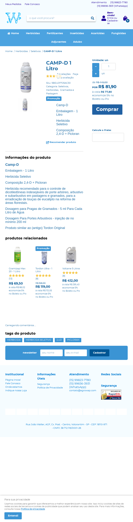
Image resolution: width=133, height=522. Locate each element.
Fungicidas (118, 33)
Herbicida (13, 332)
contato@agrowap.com (82, 382)
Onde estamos (13, 379)
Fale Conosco (32, 4)
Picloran (73, 332)
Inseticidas (77, 33)
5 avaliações (63, 74)
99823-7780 (119, 2)
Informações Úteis (46, 368)
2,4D (59, 332)
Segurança (43, 376)
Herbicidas (33, 33)
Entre (110, 18)
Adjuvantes (58, 42)
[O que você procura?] (92, 18)
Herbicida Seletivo (38, 332)
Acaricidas (97, 33)
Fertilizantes (55, 33)
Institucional (14, 366)
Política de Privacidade (50, 379)
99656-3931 (112, 6)
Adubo (77, 42)
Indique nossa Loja (16, 382)
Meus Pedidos (13, 4)
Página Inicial (12, 372)
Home (15, 33)
